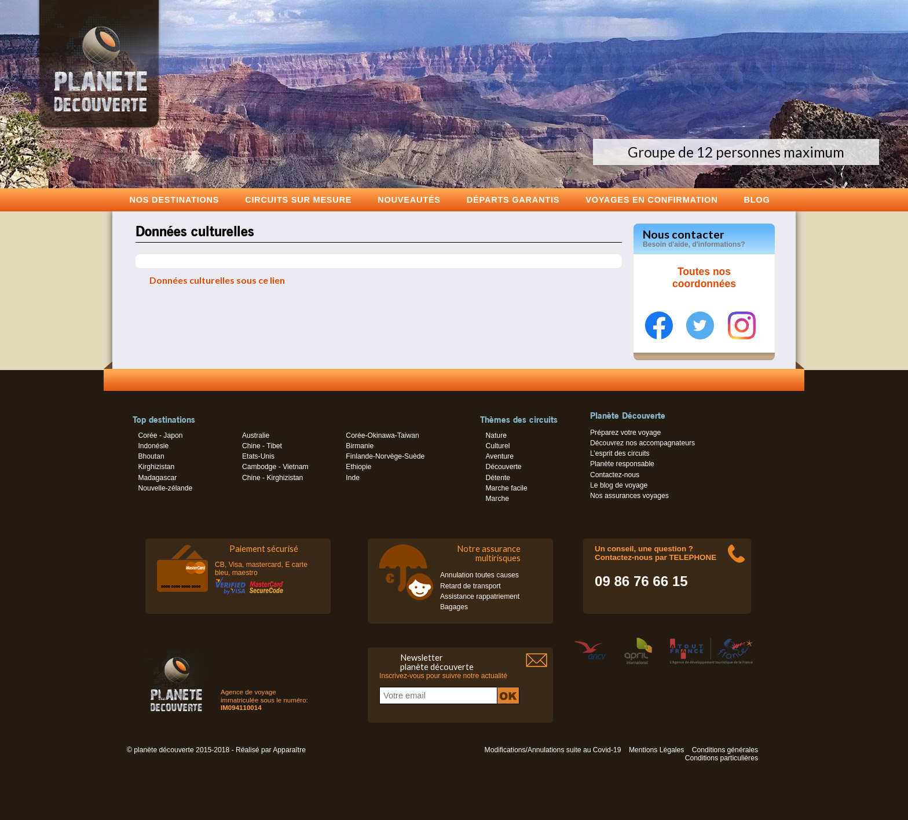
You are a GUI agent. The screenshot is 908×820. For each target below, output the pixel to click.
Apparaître (289, 750)
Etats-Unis (258, 456)
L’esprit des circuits (620, 453)
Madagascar (157, 478)
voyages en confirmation (651, 199)
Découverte (503, 467)
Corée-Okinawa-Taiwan (382, 435)
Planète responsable (622, 464)
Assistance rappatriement (479, 596)
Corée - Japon (160, 435)
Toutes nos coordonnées (704, 278)
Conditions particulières (721, 758)
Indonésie (153, 446)
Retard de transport (470, 586)
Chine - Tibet (262, 446)
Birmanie (360, 446)
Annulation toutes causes (479, 575)
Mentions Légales (656, 750)
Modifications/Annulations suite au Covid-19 (553, 750)
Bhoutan (151, 456)
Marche (497, 499)
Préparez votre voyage (625, 433)
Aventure (499, 456)
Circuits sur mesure (298, 199)
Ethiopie (358, 467)
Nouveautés (409, 199)
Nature (496, 435)
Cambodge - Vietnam (275, 467)
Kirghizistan (156, 467)
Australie (255, 435)
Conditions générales (725, 750)
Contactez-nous (614, 475)
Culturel (497, 446)
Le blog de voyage (618, 485)
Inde (353, 478)
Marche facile (506, 488)
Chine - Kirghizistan (272, 478)
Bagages (454, 607)
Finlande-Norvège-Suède (385, 456)
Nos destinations (174, 199)
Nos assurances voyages (629, 496)
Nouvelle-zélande (165, 488)
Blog (757, 199)
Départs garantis (513, 199)
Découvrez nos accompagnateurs (642, 443)
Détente (497, 478)
